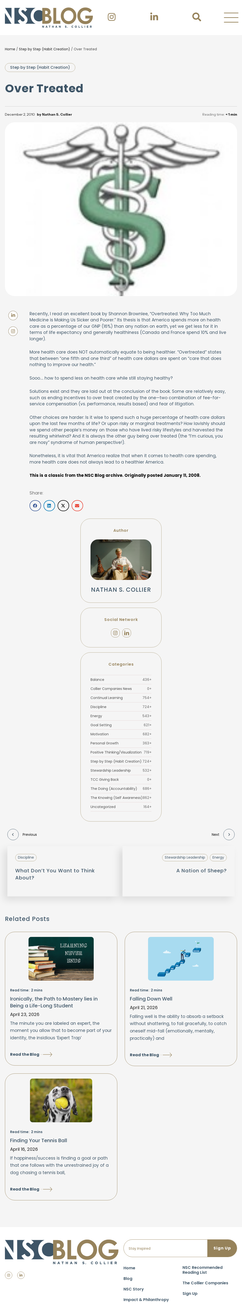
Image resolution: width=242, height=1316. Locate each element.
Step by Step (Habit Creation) (44, 49)
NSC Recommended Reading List (202, 1270)
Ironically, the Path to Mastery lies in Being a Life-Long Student (54, 1002)
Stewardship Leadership (121, 770)
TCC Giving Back (121, 779)
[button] (231, 18)
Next (223, 834)
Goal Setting (121, 725)
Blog (127, 1278)
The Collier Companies (205, 1283)
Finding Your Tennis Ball (38, 1140)
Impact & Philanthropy (146, 1299)
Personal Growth (121, 743)
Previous (22, 834)
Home (10, 49)
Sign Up (189, 1293)
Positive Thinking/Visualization (121, 752)
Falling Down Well (151, 998)
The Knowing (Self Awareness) (121, 798)
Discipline (121, 707)
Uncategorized (121, 807)
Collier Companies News (121, 689)
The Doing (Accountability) (121, 789)
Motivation (121, 734)
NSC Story (133, 1289)
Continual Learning (121, 698)
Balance (121, 680)
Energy (121, 716)
